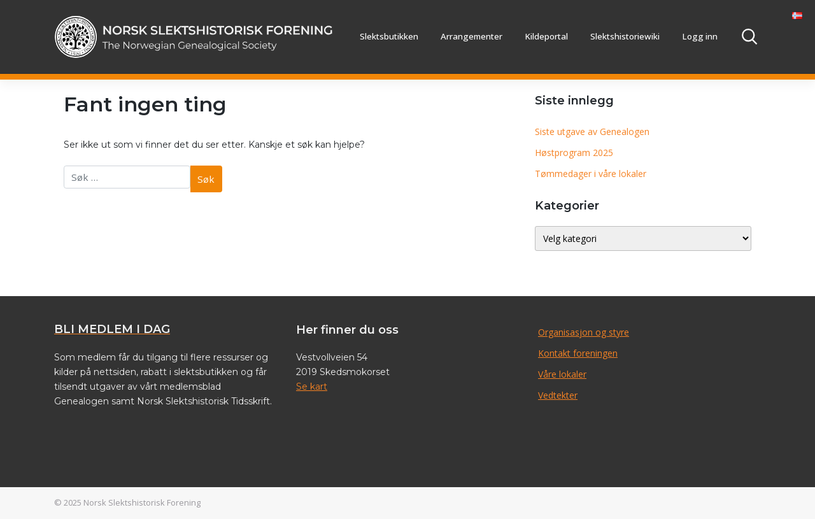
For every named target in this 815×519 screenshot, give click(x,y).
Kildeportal (546, 36)
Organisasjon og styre (583, 332)
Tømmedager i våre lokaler (590, 173)
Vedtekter (558, 395)
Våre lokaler (562, 374)
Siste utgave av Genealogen (592, 131)
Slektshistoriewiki (625, 36)
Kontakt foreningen (578, 353)
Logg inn (700, 36)
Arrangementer (471, 36)
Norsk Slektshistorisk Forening (142, 502)
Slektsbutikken (389, 36)
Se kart (311, 386)
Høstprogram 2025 (574, 152)
